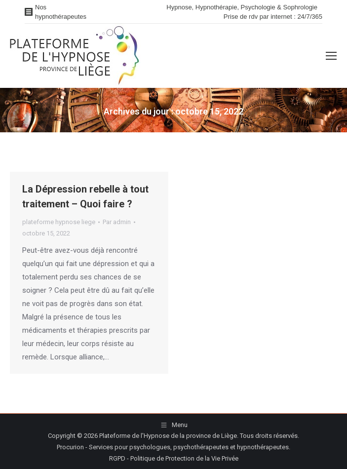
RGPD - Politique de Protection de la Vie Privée (173, 458)
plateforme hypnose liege (58, 222)
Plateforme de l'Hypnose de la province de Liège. (168, 435)
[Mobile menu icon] (331, 56)
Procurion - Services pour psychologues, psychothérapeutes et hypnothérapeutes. (173, 447)
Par (117, 222)
